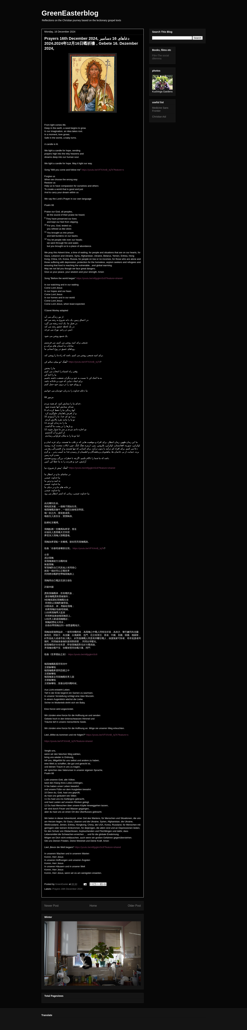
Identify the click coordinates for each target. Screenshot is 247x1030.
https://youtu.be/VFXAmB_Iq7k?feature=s (103, 169)
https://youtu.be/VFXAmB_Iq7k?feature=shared (68, 741)
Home (93, 905)
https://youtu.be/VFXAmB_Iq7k (84, 362)
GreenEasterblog (70, 13)
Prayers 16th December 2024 (67, 889)
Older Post (134, 905)
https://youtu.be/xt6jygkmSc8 (82, 654)
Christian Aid (159, 116)
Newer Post (51, 905)
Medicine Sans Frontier (160, 109)
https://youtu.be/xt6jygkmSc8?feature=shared (99, 278)
